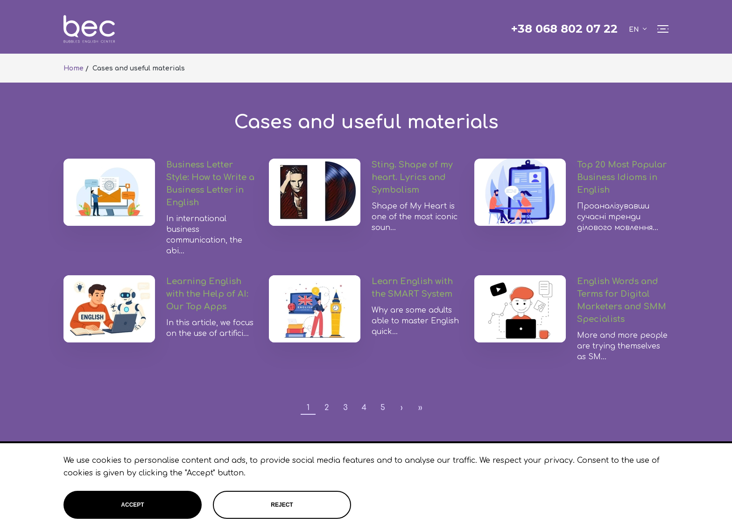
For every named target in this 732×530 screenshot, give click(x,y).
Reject (282, 505)
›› (420, 408)
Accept (132, 505)
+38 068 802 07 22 (564, 28)
